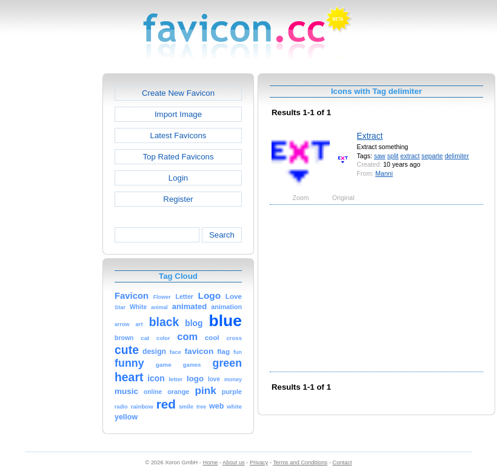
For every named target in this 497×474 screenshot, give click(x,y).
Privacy (259, 462)
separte (431, 155)
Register (178, 199)
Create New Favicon (178, 93)
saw (379, 155)
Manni (384, 173)
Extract (370, 136)
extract (410, 155)
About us (233, 462)
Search (222, 234)
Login (178, 177)
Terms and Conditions (300, 462)
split (393, 155)
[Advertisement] (50, 255)
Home (210, 462)
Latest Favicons (178, 135)
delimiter (457, 155)
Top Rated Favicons (177, 156)
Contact (342, 462)
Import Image (178, 114)
